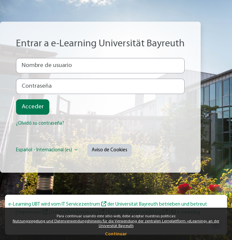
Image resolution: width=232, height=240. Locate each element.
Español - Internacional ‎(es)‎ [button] (44, 150)
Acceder (33, 107)
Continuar (116, 234)
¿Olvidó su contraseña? (40, 123)
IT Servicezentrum (81, 204)
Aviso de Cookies (109, 150)
